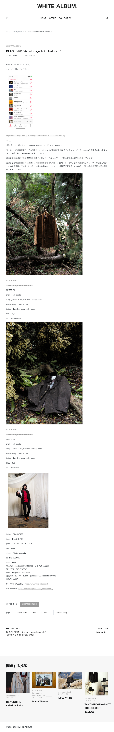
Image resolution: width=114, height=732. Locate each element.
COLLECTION (65, 19)
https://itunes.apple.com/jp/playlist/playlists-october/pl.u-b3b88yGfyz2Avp (36, 136)
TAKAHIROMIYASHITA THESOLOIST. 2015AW (98, 709)
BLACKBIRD (11, 281)
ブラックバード (62, 613)
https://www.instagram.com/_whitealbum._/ (36, 589)
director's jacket (41, 613)
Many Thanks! (40, 702)
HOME (43, 19)
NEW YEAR (65, 698)
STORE (52, 19)
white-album (11, 56)
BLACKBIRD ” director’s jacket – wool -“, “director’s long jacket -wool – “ (31, 632)
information (37, 694)
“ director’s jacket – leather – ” (19, 286)
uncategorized (13, 47)
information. (82, 631)
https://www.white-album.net (36, 584)
